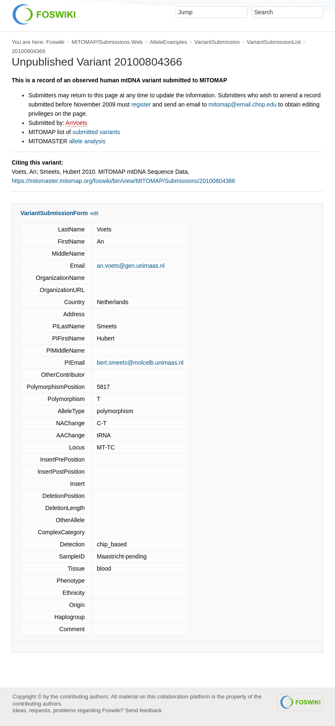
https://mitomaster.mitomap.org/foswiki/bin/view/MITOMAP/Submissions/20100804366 (123, 181)
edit (94, 213)
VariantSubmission (217, 42)
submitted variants (96, 132)
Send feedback (143, 710)
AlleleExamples (168, 42)
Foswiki (55, 42)
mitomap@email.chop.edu (242, 104)
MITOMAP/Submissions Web (107, 42)
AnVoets (76, 122)
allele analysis (87, 141)
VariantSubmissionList (274, 42)
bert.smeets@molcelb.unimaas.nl (140, 362)
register (141, 104)
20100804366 (29, 51)
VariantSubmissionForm (54, 213)
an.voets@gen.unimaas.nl (131, 265)
